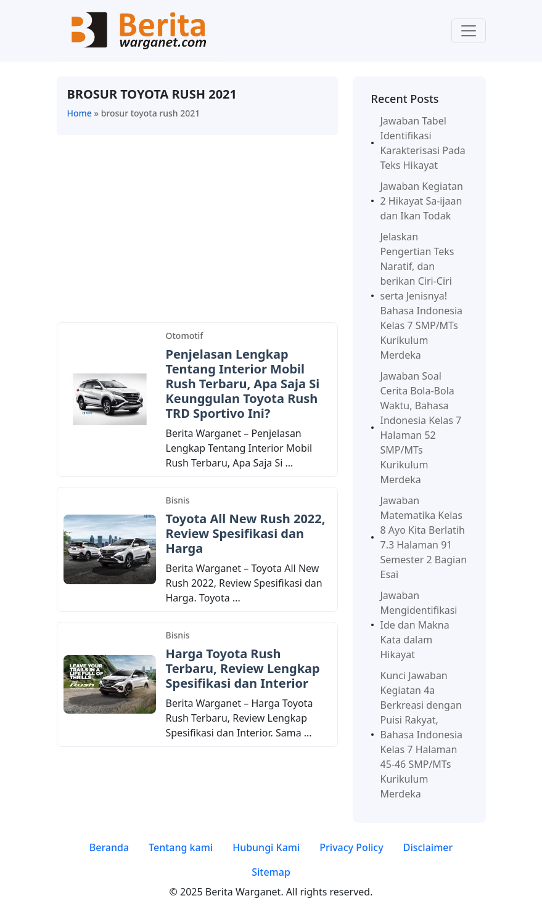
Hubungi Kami (266, 847)
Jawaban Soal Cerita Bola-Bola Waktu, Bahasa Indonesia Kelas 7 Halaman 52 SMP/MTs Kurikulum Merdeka (421, 427)
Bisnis (178, 500)
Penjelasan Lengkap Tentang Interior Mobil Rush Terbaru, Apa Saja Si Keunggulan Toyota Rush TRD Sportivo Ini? (243, 384)
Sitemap (271, 872)
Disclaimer (428, 847)
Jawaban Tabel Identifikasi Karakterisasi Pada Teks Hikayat (423, 143)
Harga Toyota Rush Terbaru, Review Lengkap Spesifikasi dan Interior (243, 668)
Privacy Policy (351, 847)
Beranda (109, 847)
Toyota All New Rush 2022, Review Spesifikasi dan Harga (246, 533)
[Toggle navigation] (468, 30)
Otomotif (184, 335)
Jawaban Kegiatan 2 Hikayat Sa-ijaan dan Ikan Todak (421, 200)
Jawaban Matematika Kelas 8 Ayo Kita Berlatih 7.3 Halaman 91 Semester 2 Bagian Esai (423, 537)
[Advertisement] (197, 231)
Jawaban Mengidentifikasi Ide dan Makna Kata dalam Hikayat (419, 625)
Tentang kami (181, 847)
